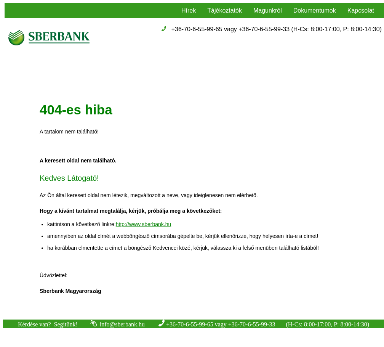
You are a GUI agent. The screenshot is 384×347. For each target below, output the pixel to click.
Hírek (188, 10)
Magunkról (267, 10)
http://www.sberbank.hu (143, 224)
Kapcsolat (360, 10)
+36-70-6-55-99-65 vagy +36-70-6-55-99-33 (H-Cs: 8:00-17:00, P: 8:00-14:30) (276, 29)
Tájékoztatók (224, 10)
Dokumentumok (314, 10)
